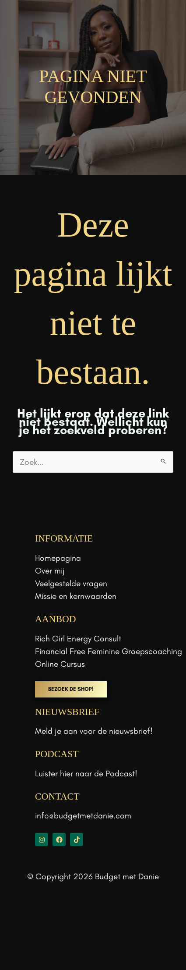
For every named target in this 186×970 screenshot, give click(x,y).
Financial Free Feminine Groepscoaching (108, 651)
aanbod (55, 619)
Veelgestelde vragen (71, 583)
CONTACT (57, 796)
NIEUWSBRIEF (67, 712)
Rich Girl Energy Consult (78, 639)
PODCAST (57, 754)
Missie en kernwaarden (75, 596)
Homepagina (58, 558)
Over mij (50, 571)
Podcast (120, 773)
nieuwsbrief (129, 731)
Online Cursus (60, 664)
